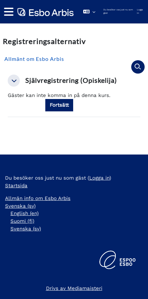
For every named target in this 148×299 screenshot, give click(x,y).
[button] (89, 11)
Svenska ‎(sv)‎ (20, 206)
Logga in (140, 11)
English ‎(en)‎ (24, 213)
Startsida (16, 186)
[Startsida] (44, 11)
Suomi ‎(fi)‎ (22, 221)
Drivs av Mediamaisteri (74, 288)
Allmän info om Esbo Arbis (37, 198)
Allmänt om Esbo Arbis (34, 59)
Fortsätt (59, 105)
